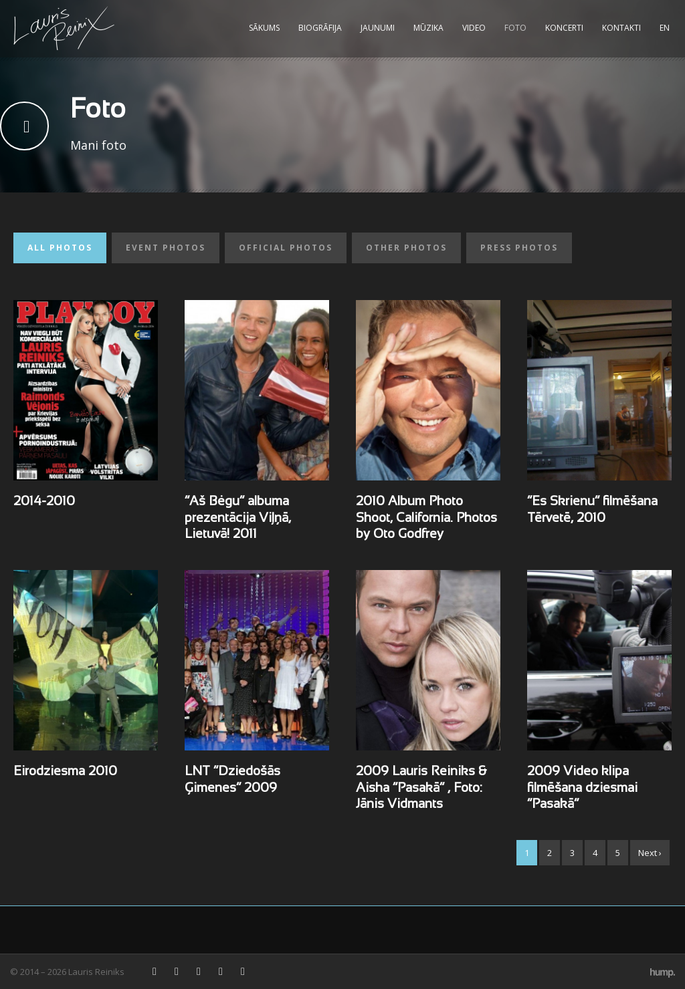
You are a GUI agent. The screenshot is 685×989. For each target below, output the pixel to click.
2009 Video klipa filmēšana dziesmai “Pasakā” (582, 788)
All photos (59, 247)
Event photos (165, 247)
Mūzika (428, 27)
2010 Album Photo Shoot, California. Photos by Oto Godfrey (426, 518)
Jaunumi (378, 27)
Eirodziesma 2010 (65, 772)
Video (474, 27)
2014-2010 (44, 502)
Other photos (406, 247)
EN (665, 27)
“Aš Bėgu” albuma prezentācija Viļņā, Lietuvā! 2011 (238, 518)
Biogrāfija (320, 27)
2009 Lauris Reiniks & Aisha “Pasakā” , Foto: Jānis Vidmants (421, 788)
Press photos (519, 247)
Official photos (285, 247)
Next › (650, 853)
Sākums (264, 27)
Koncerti (564, 27)
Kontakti (621, 27)
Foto (515, 27)
